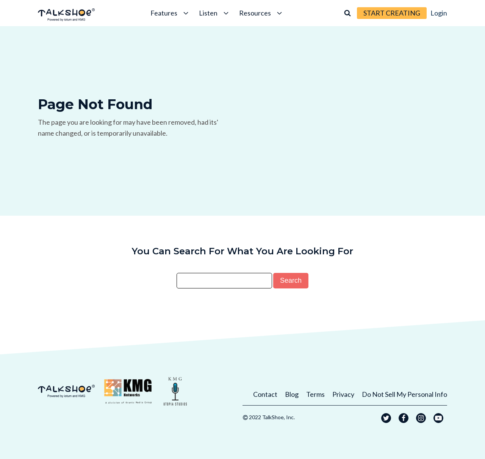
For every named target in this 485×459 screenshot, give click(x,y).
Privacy (343, 394)
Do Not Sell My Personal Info (404, 394)
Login (438, 13)
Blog (292, 394)
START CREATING (391, 13)
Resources (261, 13)
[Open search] (347, 13)
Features (170, 13)
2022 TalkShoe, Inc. (272, 417)
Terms (315, 394)
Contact (265, 394)
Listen (214, 13)
